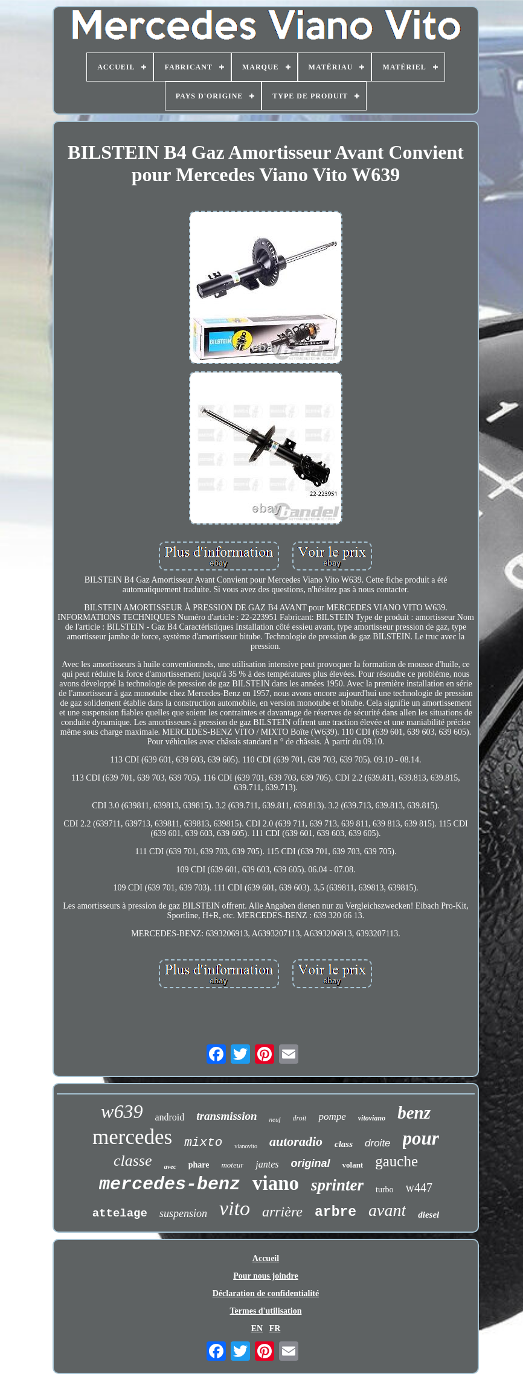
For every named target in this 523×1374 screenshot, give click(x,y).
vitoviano (371, 1118)
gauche (396, 1161)
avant (387, 1210)
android (169, 1117)
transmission (226, 1116)
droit (300, 1118)
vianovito (245, 1146)
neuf (275, 1119)
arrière (282, 1211)
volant (353, 1164)
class (344, 1144)
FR (275, 1328)
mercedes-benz (169, 1184)
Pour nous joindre (265, 1275)
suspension (183, 1213)
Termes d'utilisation (266, 1310)
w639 (122, 1111)
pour (421, 1138)
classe (133, 1160)
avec (170, 1166)
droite (378, 1143)
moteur (232, 1164)
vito (234, 1208)
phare (199, 1164)
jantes (266, 1164)
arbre (335, 1212)
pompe (331, 1116)
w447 (419, 1187)
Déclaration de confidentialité (266, 1293)
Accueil (265, 1258)
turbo (385, 1189)
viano (275, 1183)
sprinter (337, 1185)
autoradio (295, 1141)
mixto (203, 1142)
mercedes (132, 1137)
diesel (428, 1214)
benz (414, 1112)
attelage (119, 1213)
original (310, 1163)
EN (257, 1328)
